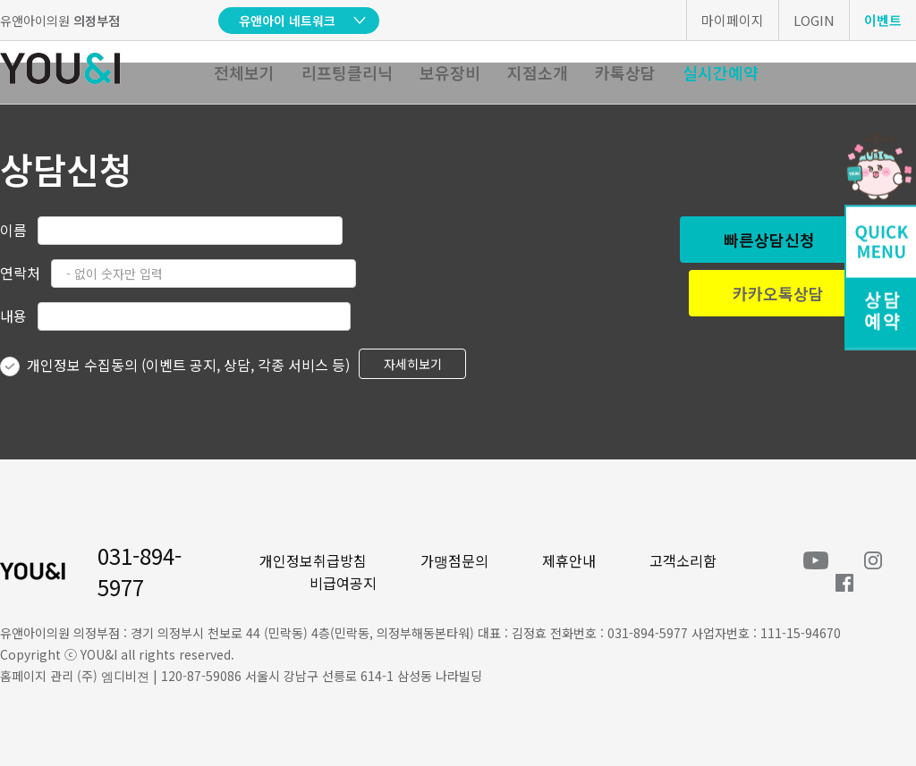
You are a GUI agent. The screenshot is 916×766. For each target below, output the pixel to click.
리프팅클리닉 (347, 72)
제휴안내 (569, 560)
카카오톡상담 (778, 293)
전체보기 (244, 72)
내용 (13, 315)
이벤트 (883, 20)
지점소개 (537, 72)
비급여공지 (343, 582)
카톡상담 (625, 72)
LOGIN (814, 20)
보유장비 (450, 72)
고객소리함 (683, 560)
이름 (13, 229)
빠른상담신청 (769, 239)
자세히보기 (413, 364)
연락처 (20, 272)
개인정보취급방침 (313, 560)
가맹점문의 (454, 560)
